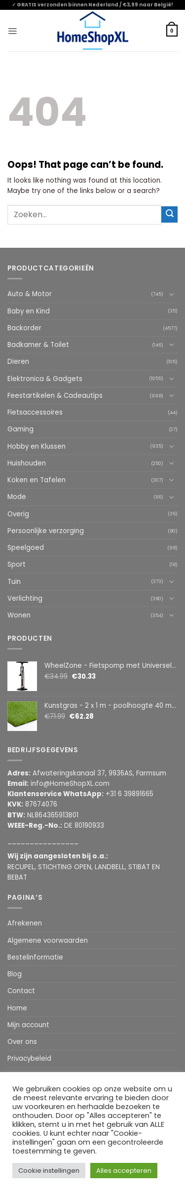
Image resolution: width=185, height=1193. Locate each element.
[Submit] (169, 214)
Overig (18, 514)
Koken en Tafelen (36, 480)
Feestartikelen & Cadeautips (55, 395)
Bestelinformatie (35, 957)
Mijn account (28, 1025)
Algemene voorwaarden (47, 940)
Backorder (24, 328)
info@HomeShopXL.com (70, 783)
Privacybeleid (29, 1058)
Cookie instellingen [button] (48, 1170)
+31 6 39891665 (129, 794)
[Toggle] (172, 294)
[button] (12, 30)
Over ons (22, 1041)
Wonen (19, 615)
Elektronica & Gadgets (44, 379)
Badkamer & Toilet (38, 344)
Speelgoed (25, 547)
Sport (16, 564)
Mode (16, 496)
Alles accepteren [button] (123, 1170)
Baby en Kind (28, 311)
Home (17, 1008)
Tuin (14, 581)
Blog (14, 974)
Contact (21, 991)
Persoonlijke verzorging (45, 531)
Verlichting (24, 598)
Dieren (18, 361)
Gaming (20, 429)
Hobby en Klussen (36, 446)
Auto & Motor (29, 294)
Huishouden (26, 463)
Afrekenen (24, 923)
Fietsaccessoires (35, 412)
